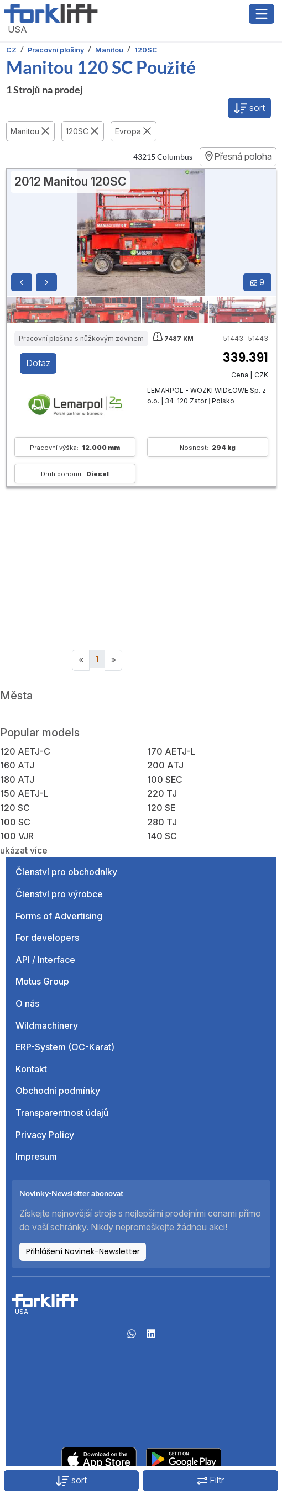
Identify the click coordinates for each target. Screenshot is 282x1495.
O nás (27, 1003)
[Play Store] (183, 1458)
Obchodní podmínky (57, 1090)
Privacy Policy (44, 1134)
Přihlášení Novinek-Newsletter (83, 1251)
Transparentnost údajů (61, 1112)
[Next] (113, 660)
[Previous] (81, 660)
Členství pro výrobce (59, 893)
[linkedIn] (151, 1337)
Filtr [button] (210, 1480)
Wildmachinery (46, 1025)
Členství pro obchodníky (66, 871)
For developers (47, 937)
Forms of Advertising (58, 916)
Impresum (36, 1156)
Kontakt (31, 1069)
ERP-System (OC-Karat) (64, 1046)
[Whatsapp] (131, 1337)
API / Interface (45, 959)
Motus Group (42, 981)
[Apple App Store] (99, 1458)
